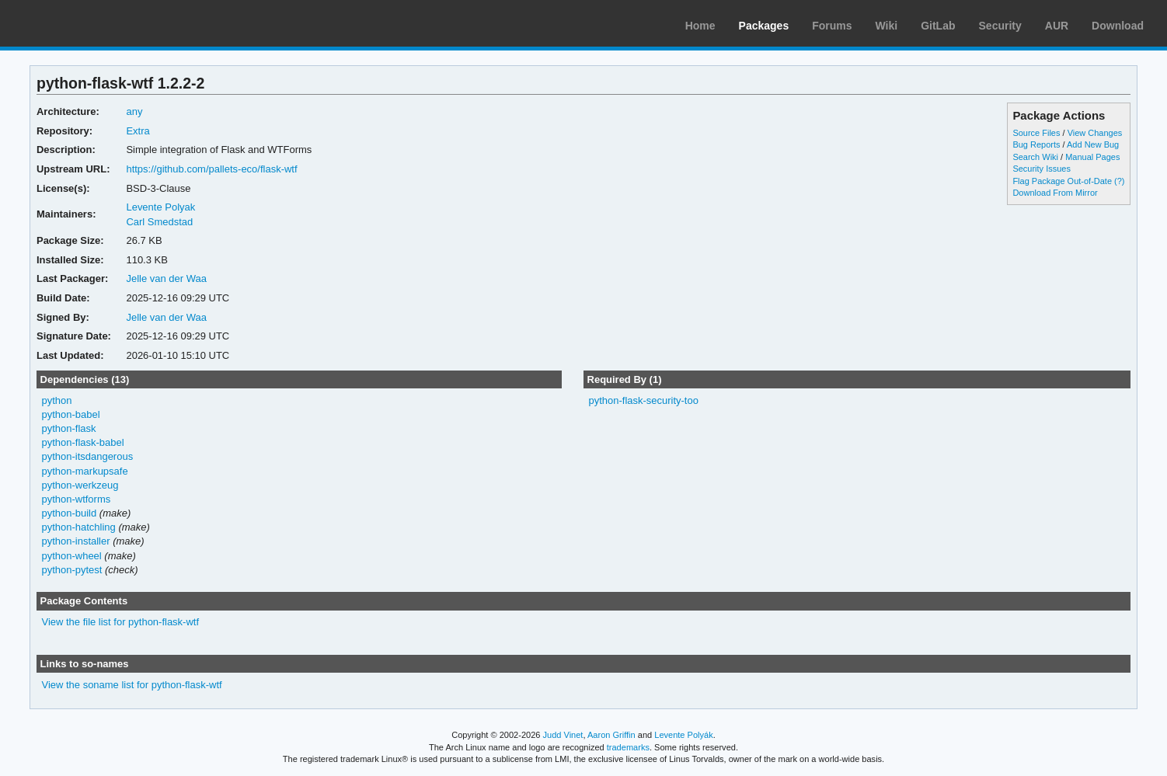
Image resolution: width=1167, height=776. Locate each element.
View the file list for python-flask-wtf (120, 622)
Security (1000, 25)
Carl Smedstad (159, 222)
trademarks (628, 747)
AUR (1056, 25)
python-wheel (71, 556)
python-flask (68, 428)
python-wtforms (75, 499)
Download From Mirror (1054, 192)
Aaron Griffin (611, 734)
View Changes (1095, 132)
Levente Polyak (160, 207)
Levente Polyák (683, 734)
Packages (764, 25)
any (134, 111)
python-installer (75, 541)
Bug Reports (1036, 144)
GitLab (938, 25)
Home (700, 25)
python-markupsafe (84, 471)
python (56, 400)
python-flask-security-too (643, 400)
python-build (68, 513)
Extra (137, 131)
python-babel (70, 414)
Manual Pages (1092, 157)
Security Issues (1041, 168)
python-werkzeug (79, 485)
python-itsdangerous (87, 456)
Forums (832, 25)
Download (1118, 25)
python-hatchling (78, 527)
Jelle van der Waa (166, 278)
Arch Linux (85, 23)
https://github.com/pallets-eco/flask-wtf (211, 169)
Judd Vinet (563, 734)
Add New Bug (1093, 144)
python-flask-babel (82, 442)
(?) (1119, 181)
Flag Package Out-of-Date (1062, 181)
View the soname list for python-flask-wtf (131, 685)
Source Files (1036, 132)
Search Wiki (1035, 157)
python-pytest (71, 570)
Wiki (887, 25)
